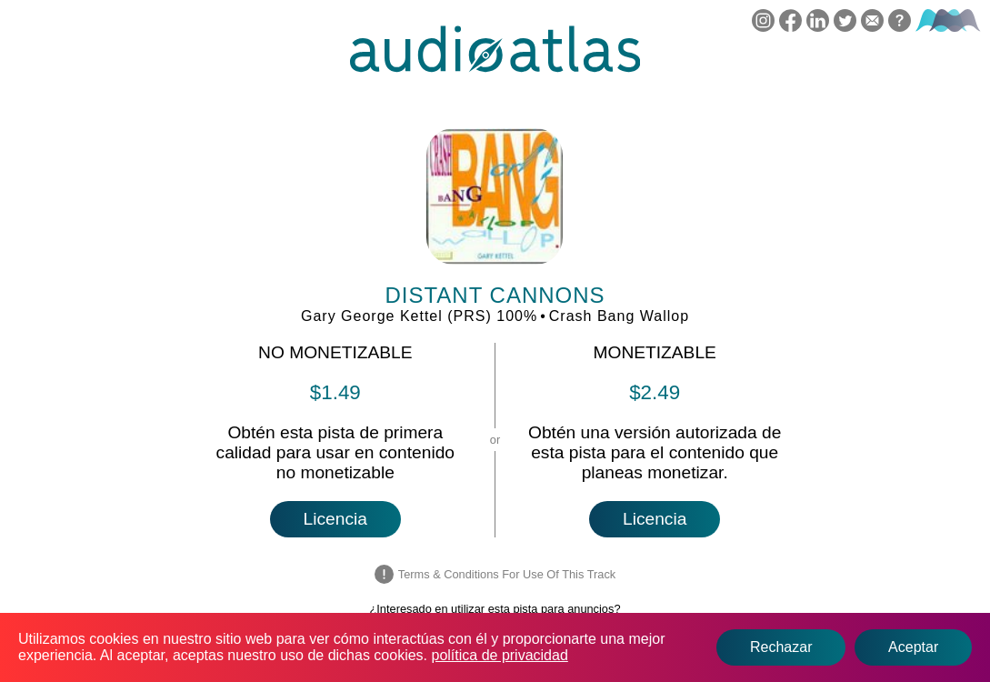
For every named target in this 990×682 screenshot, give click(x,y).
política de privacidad (500, 655)
